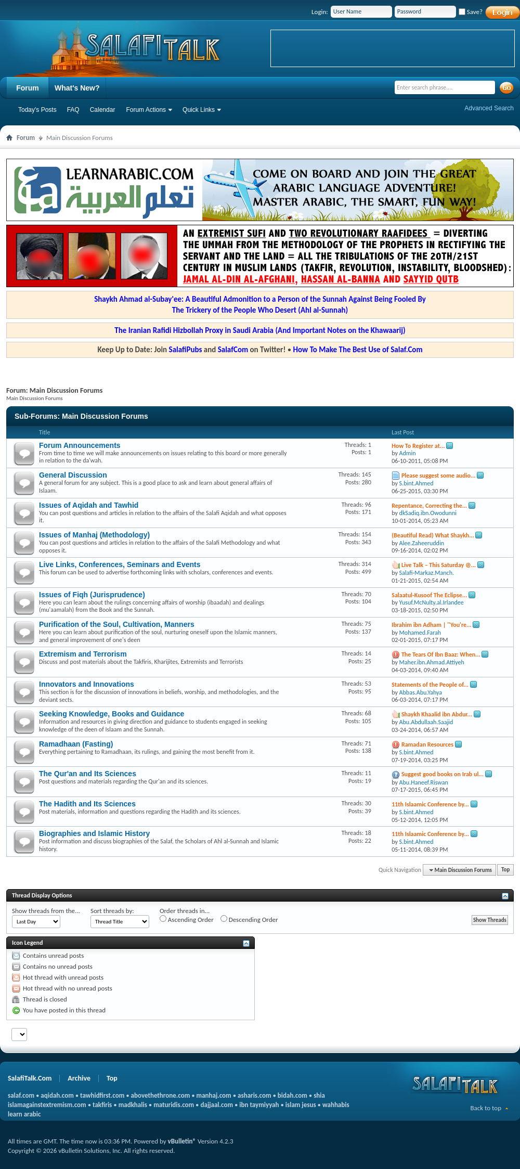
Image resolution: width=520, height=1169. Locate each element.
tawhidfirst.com (102, 1095)
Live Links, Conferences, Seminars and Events (119, 564)
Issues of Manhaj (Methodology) (94, 535)
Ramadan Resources (427, 744)
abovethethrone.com (160, 1095)
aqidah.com (57, 1095)
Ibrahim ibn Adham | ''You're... (431, 624)
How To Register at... (418, 445)
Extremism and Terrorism (83, 654)
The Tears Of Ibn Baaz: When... (440, 654)
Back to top (485, 1108)
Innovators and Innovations (86, 684)
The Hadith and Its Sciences (87, 804)
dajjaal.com (217, 1105)
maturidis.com (173, 1105)
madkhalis (133, 1105)
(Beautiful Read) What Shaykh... (433, 535)
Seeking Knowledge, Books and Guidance (111, 714)
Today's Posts (37, 109)
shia (319, 1095)
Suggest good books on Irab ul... (442, 774)
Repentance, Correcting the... (429, 505)
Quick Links (199, 109)
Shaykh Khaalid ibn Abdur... (436, 714)
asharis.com (254, 1095)
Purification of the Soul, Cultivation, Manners (116, 624)
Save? (471, 12)
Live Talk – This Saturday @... (438, 565)
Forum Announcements (80, 445)
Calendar (102, 109)
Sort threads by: (112, 911)
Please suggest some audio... (438, 475)
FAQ (73, 109)
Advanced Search (489, 108)
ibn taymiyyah (259, 1105)
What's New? (77, 88)
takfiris (102, 1105)
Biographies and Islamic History (94, 833)
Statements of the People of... (430, 684)
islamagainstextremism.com (47, 1105)
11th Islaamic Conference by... (430, 804)
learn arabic (24, 1114)
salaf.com (21, 1095)
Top (505, 870)
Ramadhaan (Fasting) (76, 744)
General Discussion (73, 475)
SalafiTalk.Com (29, 1078)
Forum (27, 88)
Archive (79, 1078)
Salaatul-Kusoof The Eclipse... (429, 595)
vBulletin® (182, 1141)
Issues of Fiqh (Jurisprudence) (92, 594)
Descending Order (249, 919)
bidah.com (292, 1095)
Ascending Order (187, 919)
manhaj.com (214, 1095)
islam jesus (300, 1105)
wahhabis (335, 1105)
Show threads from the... (46, 911)
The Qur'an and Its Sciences (87, 773)
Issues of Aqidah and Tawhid (88, 505)
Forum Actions (146, 109)
